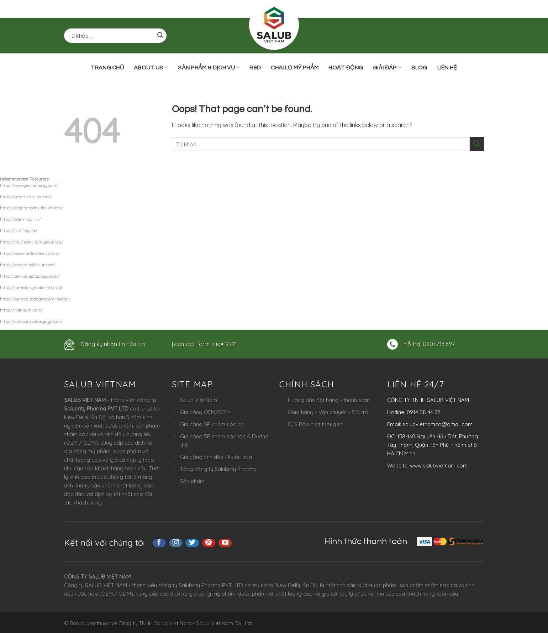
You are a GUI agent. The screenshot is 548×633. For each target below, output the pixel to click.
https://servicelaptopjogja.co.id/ (30, 276)
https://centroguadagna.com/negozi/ (35, 299)
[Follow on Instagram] (176, 543)
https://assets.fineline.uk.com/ (28, 264)
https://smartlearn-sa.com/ (26, 196)
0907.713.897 (439, 343)
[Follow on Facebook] (159, 543)
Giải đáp (387, 67)
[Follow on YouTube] (225, 543)
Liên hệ (447, 67)
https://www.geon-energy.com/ (29, 185)
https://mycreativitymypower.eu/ (31, 242)
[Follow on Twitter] (192, 543)
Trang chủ (107, 67)
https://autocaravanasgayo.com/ (31, 321)
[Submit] (160, 36)
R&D (255, 67)
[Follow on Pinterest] (209, 543)
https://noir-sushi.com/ (21, 310)
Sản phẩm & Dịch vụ (208, 67)
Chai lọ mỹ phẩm (294, 67)
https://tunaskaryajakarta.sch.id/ (31, 287)
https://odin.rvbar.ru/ (20, 219)
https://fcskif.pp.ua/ (18, 230)
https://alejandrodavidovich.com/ (31, 207)
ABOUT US (151, 67)
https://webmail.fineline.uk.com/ (30, 253)
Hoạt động (345, 67)
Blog (419, 67)
